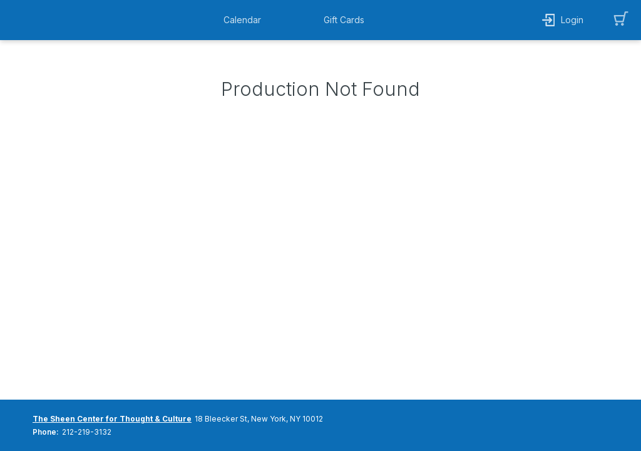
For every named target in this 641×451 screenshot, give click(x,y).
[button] (245, 20)
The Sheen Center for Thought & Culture (112, 418)
